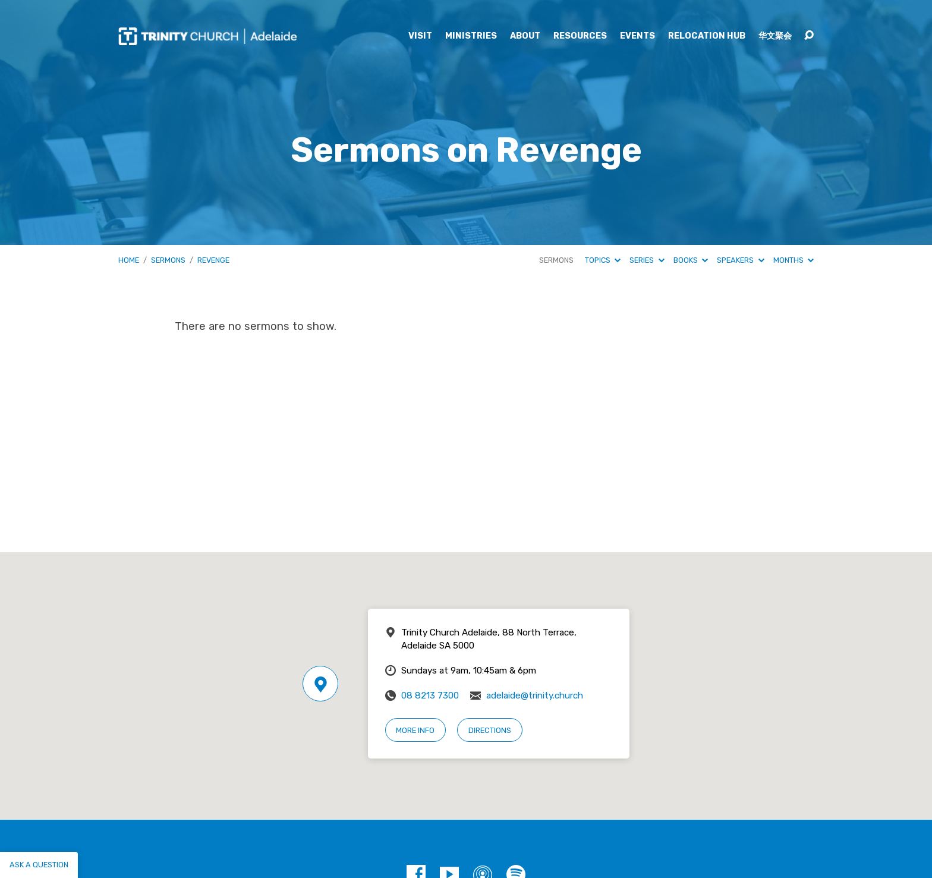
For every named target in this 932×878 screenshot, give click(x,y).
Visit (420, 36)
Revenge (213, 260)
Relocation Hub (706, 36)
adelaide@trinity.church (534, 695)
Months (793, 260)
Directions (489, 730)
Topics (603, 260)
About (525, 36)
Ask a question (39, 864)
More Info (415, 730)
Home (128, 260)
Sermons (168, 260)
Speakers (740, 260)
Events (637, 36)
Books (690, 260)
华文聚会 (775, 36)
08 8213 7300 (430, 695)
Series (646, 260)
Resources (580, 36)
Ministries (471, 36)
